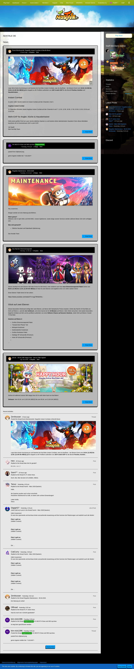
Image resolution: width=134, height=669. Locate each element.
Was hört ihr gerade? (30, 463)
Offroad (14, 607)
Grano (112, 50)
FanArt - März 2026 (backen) (32, 486)
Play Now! (119, 36)
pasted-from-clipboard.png (16, 151)
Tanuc (13, 484)
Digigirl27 (15, 508)
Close (129, 666)
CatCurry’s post (19, 510)
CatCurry (15, 552)
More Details (122, 666)
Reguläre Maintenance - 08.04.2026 (23, 171)
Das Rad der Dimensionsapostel (22, 249)
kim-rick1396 (16, 147)
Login (123, 3)
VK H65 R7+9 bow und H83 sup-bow (23, 144)
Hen (13, 461)
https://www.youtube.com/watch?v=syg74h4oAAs (25, 297)
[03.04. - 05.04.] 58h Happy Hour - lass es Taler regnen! (29, 357)
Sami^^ (14, 472)
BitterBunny (128, 93)
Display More (50, 647)
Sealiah (112, 61)
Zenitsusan (15, 52)
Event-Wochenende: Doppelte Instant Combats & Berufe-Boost (31, 50)
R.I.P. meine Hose (29, 475)
